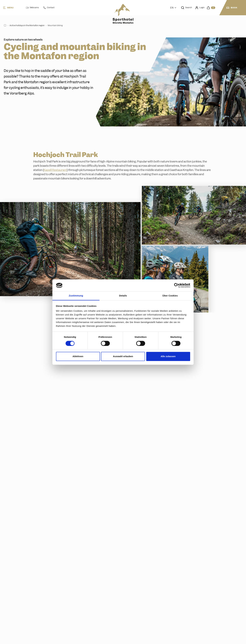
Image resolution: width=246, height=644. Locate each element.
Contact (48, 7)
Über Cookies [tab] (170, 295)
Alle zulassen (168, 356)
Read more (19, 546)
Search (186, 7)
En (173, 7)
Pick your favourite (186, 546)
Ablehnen (77, 356)
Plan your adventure (150, 413)
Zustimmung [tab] (76, 295)
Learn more (20, 413)
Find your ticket (104, 546)
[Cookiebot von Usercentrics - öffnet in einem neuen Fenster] (176, 285)
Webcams (32, 7)
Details (200, 413)
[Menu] (12, 7)
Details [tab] (123, 295)
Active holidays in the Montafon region (27, 25)
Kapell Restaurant (55, 170)
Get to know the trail (91, 413)
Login (200, 7)
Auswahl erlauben (123, 356)
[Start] (5, 25)
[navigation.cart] (211, 7)
